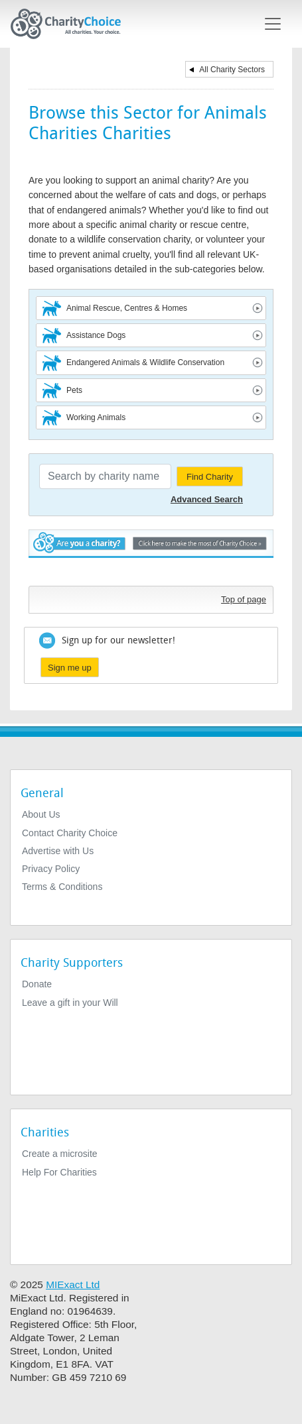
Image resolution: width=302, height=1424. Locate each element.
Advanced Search (207, 499)
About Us (41, 814)
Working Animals (95, 417)
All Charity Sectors (232, 69)
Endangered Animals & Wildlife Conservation (145, 362)
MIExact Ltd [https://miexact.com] (73, 1284)
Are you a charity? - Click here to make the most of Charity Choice (151, 554)
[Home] (71, 24)
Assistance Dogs (95, 335)
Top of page (243, 599)
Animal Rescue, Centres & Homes (126, 308)
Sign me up (70, 668)
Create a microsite (60, 1153)
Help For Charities (59, 1172)
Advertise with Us (58, 851)
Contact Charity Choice (69, 833)
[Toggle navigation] (272, 24)
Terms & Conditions (62, 886)
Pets (74, 390)
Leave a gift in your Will (70, 1002)
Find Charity (210, 477)
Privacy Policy (51, 868)
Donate (37, 984)
